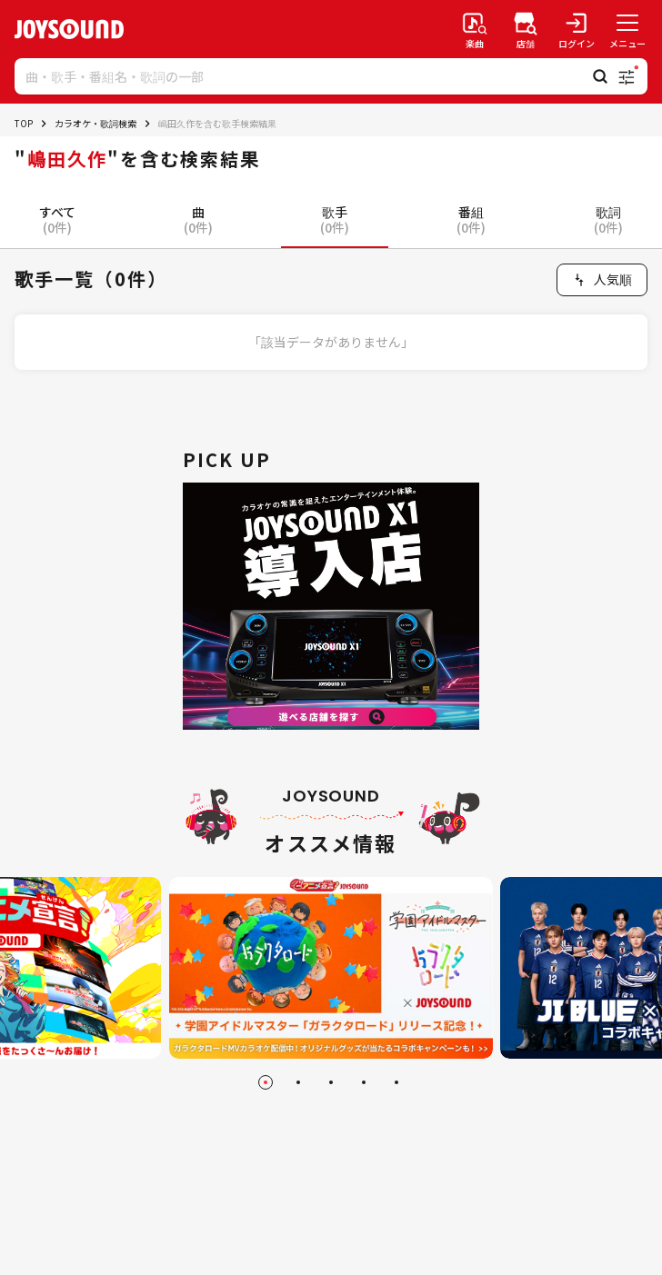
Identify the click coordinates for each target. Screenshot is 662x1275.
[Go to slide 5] (396, 1082)
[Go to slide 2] (298, 1082)
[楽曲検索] (475, 29)
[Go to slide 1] (265, 1082)
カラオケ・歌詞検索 (95, 123)
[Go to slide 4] (364, 1082)
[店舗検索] (526, 29)
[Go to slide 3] (331, 1082)
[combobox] (602, 280)
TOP (24, 123)
